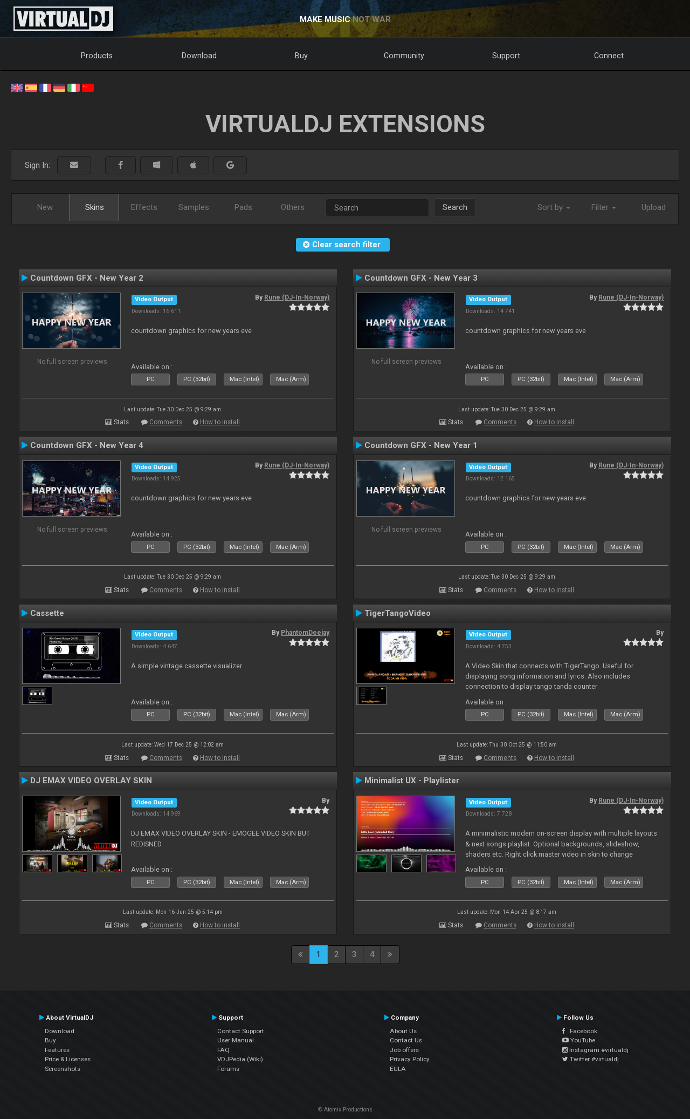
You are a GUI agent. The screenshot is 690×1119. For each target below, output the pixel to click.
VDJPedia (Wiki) (240, 1059)
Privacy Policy (410, 1059)
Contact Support (240, 1031)
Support (506, 55)
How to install (220, 422)
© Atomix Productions (345, 1109)
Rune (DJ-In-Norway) (296, 297)
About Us (403, 1031)
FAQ (223, 1050)
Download (199, 55)
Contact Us (406, 1040)
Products (97, 55)
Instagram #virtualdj (595, 1050)
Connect (609, 55)
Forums (228, 1069)
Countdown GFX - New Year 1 (421, 445)
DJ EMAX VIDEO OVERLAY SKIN (91, 780)
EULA (398, 1069)
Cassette (47, 613)
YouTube (578, 1040)
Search (455, 207)
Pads (243, 207)
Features (57, 1050)
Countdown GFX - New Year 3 (421, 278)
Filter (603, 207)
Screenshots (62, 1069)
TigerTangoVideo (397, 613)
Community (404, 55)
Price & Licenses (68, 1059)
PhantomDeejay (305, 632)
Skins (94, 207)
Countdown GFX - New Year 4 (86, 445)
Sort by (553, 207)
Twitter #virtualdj (590, 1059)
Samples (193, 207)
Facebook (579, 1031)
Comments (165, 422)
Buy (301, 55)
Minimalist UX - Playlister (411, 780)
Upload (653, 207)
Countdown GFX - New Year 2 (86, 278)
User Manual (235, 1040)
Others (293, 207)
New (45, 207)
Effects (144, 207)
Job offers (404, 1050)
